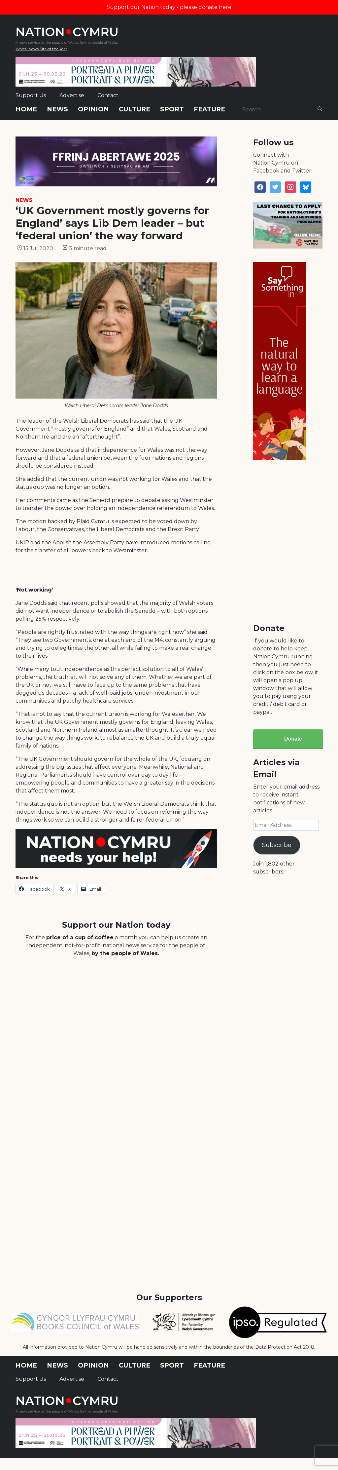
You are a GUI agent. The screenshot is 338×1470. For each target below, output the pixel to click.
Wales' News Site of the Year (41, 48)
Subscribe (276, 845)
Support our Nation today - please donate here (169, 7)
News (57, 109)
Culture (134, 109)
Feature (209, 109)
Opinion (93, 109)
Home (26, 109)
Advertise (71, 95)
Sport (172, 109)
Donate (293, 739)
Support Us (31, 95)
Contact (107, 95)
